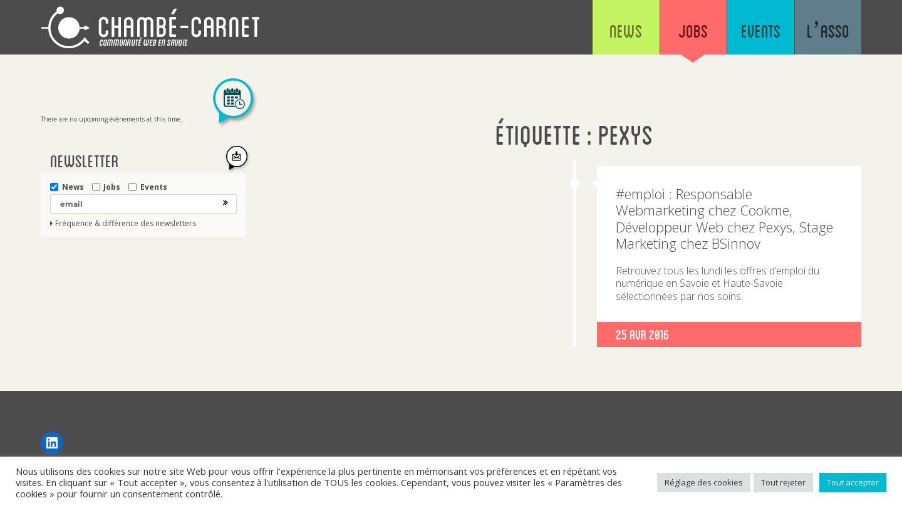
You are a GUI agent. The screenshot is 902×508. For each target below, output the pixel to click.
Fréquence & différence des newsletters (125, 223)
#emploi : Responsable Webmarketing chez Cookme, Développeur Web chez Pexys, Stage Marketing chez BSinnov (724, 218)
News (608, 31)
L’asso (825, 31)
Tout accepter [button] (853, 482)
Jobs (680, 31)
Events (753, 31)
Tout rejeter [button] (783, 482)
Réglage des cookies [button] (704, 482)
